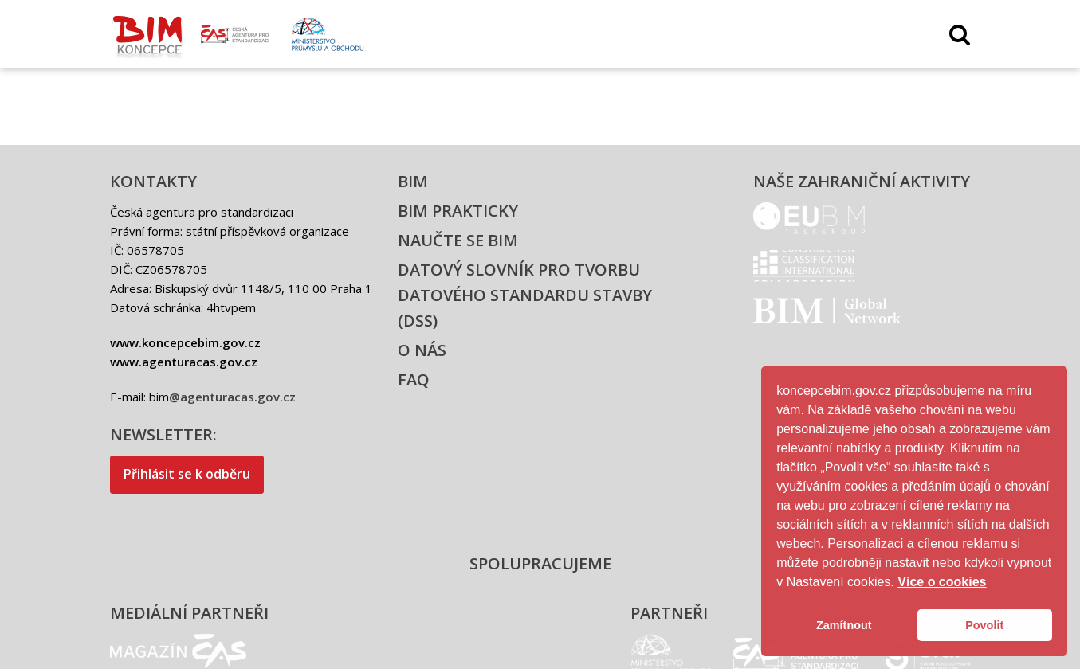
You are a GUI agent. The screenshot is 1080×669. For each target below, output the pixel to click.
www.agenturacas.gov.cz (183, 362)
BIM (413, 181)
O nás (422, 350)
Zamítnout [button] (844, 625)
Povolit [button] (984, 625)
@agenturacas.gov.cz (232, 397)
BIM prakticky (458, 210)
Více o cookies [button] (941, 582)
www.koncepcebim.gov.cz (185, 342)
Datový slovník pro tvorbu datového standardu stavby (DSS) (525, 295)
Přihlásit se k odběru (187, 474)
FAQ (414, 379)
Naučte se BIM (458, 240)
